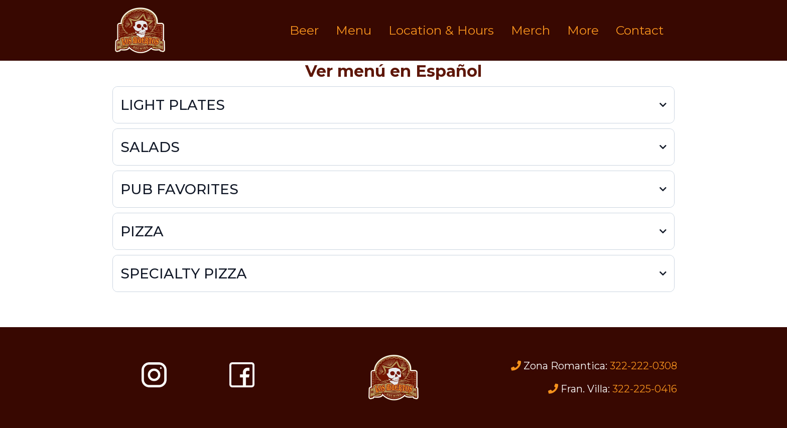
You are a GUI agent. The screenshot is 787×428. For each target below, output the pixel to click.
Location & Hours (441, 30)
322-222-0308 (643, 366)
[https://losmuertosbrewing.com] (140, 30)
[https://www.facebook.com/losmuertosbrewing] (242, 374)
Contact (640, 30)
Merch (530, 30)
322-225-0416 (644, 389)
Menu (353, 30)
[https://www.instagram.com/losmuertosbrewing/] (154, 374)
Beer (304, 30)
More (583, 30)
